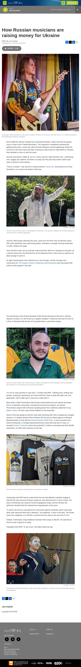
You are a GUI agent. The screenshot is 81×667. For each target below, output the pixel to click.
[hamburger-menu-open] (5, 3)
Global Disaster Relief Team (42, 420)
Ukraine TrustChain (20, 425)
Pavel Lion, (50, 167)
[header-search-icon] (63, 3)
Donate (73, 3)
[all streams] (78, 10)
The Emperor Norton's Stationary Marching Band (37, 263)
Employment (50, 634)
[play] (5, 10)
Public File (49, 629)
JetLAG (33, 157)
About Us (32, 629)
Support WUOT (34, 634)
